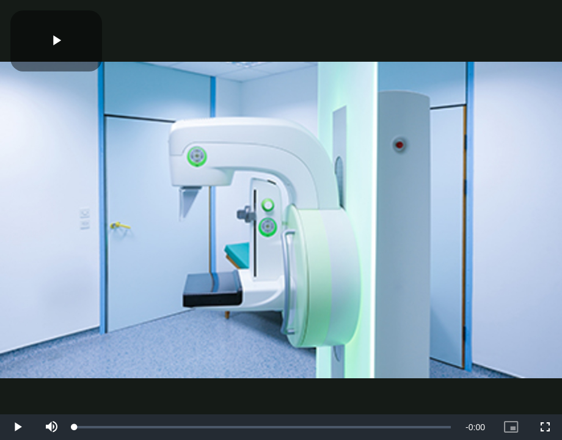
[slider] (263, 427)
